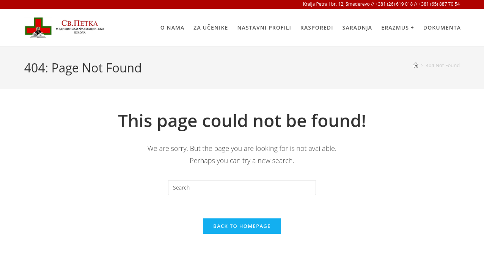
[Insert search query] (242, 187)
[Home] (415, 65)
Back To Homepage (241, 226)
